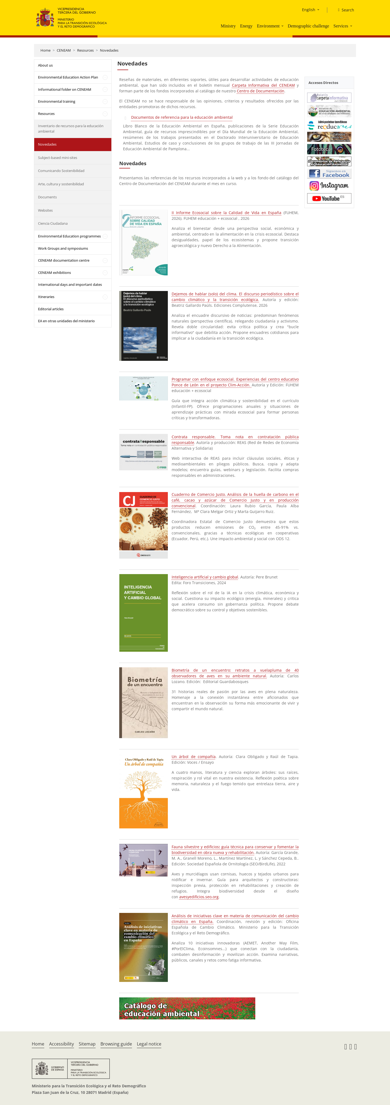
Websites (45, 210)
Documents (47, 197)
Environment (268, 26)
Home (45, 50)
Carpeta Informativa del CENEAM (263, 85)
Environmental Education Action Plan (68, 77)
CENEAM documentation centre (63, 260)
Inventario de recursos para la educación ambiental (70, 128)
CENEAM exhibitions (54, 272)
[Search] (344, 10)
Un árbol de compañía (194, 756)
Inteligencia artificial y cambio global (205, 577)
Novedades (109, 50)
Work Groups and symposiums (63, 248)
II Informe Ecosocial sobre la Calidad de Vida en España (227, 212)
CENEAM (64, 50)
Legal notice (149, 1044)
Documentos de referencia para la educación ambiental (182, 117)
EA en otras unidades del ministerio (66, 320)
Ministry (228, 26)
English (308, 9)
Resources (85, 50)
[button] (283, 25)
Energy (246, 26)
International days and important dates (70, 284)
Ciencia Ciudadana (53, 223)
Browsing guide (116, 1044)
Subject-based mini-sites (57, 157)
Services (341, 26)
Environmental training (56, 101)
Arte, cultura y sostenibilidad (61, 183)
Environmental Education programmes (69, 236)
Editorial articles (51, 308)
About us (45, 65)
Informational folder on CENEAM (64, 89)
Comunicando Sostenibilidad (61, 170)
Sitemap (87, 1044)
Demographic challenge (308, 26)
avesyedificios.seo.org (199, 896)
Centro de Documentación (260, 90)
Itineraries (46, 296)
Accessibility (61, 1044)
